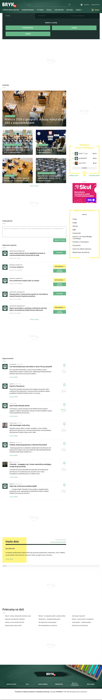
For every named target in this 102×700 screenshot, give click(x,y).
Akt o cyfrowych (75, 685)
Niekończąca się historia (81, 253)
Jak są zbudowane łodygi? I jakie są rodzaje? (24, 282)
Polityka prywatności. (28, 693)
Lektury (84, 215)
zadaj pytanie (59, 241)
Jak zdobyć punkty (94, 176)
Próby (75, 220)
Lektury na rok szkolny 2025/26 (14, 623)
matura (70, 10)
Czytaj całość (9, 560)
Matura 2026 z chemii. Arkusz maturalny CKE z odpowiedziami (50, 150)
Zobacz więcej (34, 186)
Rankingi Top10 (73, 176)
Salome (75, 227)
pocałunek (10, 550)
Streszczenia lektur (10, 10)
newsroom (59, 685)
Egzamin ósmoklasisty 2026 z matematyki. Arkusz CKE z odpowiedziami (50, 179)
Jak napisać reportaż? (78, 617)
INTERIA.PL (60, 693)
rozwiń (84, 168)
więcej (79, 10)
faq (27, 685)
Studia (28, 34)
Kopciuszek (77, 234)
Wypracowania (28, 10)
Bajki (74, 230)
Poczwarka (76, 246)
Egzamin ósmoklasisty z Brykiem (13, 145)
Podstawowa (28, 28)
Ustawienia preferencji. (43, 693)
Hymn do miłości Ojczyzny (82, 250)
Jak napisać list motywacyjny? (47, 623)
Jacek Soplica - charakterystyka (81, 623)
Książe (75, 223)
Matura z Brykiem (10, 116)
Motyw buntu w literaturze (80, 627)
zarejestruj (95, 4)
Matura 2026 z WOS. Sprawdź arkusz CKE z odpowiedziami (17, 180)
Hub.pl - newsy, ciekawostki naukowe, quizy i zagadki (19, 617)
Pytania (40, 10)
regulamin (90, 685)
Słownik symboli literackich (58, 543)
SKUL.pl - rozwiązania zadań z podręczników (51, 617)
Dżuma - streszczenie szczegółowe (83, 620)
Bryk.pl (5, 567)
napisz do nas (11, 685)
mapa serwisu (43, 685)
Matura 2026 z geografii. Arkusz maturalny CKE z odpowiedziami (28, 121)
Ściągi (49, 10)
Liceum (74, 28)
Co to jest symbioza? (16, 268)
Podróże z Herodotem (81, 243)
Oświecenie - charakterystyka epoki (49, 620)
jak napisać (59, 10)
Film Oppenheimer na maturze (47, 627)
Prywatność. (18, 693)
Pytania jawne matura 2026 (13, 627)
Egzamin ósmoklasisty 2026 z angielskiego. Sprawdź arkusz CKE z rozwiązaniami (16, 150)
